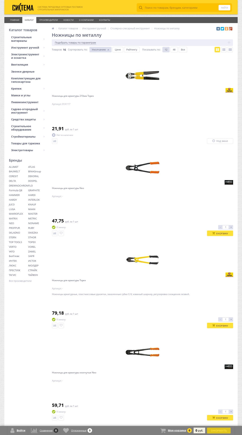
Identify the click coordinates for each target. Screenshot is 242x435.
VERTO (12, 246)
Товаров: (57, 49)
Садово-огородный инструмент (28, 110)
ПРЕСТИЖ (14, 270)
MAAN (31, 209)
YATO (12, 251)
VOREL (32, 246)
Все (183, 49)
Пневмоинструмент (25, 102)
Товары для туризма (25, 143)
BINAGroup (34, 171)
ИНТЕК (13, 260)
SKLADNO (14, 232)
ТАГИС (12, 275)
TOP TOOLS (15, 242)
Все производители (20, 281)
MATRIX (13, 218)
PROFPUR (14, 228)
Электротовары (28, 150)
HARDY (13, 199)
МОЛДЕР (33, 265)
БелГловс (14, 256)
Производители (48, 20)
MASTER (32, 213)
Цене (118, 49)
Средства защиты (28, 119)
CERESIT (13, 176)
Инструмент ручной (28, 47)
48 (174, 49)
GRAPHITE (34, 190)
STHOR (32, 237)
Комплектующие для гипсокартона (25, 80)
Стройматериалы (28, 136)
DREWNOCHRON (18, 185)
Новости (68, 20)
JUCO (12, 204)
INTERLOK (34, 199)
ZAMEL (32, 251)
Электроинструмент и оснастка (28, 56)
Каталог (29, 20)
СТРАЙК (32, 270)
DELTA (12, 181)
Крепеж (28, 88)
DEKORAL (33, 176)
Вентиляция (28, 64)
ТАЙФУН (33, 275)
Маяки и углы (20, 95)
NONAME (33, 223)
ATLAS (31, 167)
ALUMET (13, 167)
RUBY (31, 228)
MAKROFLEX (16, 213)
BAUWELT (14, 171)
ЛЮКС (12, 265)
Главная (14, 20)
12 (166, 49)
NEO (11, 223)
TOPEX (32, 242)
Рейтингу (131, 49)
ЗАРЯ (31, 256)
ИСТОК (32, 260)
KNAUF (32, 204)
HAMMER (14, 195)
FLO (30, 185)
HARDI (32, 195)
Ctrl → (70, 346)
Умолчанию (99, 49)
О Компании (86, 20)
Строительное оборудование (28, 127)
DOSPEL (32, 181)
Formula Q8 (15, 190)
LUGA (12, 209)
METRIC (32, 218)
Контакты (104, 20)
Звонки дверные (22, 71)
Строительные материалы (28, 38)
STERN (12, 237)
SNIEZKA (33, 232)
